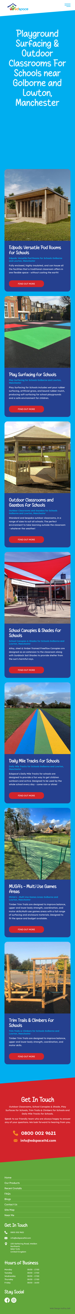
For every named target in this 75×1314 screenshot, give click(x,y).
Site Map (9, 1209)
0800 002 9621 (38, 1133)
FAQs (7, 1193)
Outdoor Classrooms (20, 1106)
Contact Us (10, 1204)
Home (7, 1177)
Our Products (12, 1182)
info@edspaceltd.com (38, 1140)
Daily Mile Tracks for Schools (37, 1113)
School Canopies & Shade (46, 1106)
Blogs (7, 1199)
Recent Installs (13, 1188)
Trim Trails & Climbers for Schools (47, 1110)
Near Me (9, 1215)
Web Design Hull (57, 1308)
